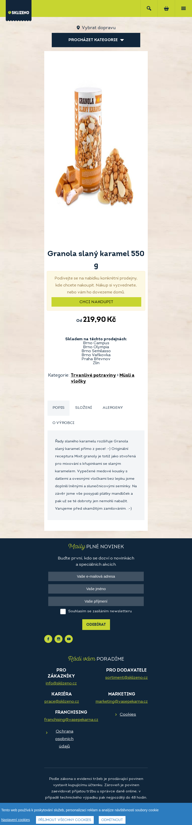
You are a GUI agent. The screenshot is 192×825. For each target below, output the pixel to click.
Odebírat (96, 625)
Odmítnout (112, 820)
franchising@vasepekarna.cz (71, 720)
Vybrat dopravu (99, 28)
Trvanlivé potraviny (93, 375)
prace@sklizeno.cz (61, 702)
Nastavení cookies (15, 820)
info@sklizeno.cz (61, 684)
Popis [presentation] (58, 408)
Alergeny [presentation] (112, 408)
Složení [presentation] (83, 408)
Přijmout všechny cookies (64, 820)
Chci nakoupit (96, 302)
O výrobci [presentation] (63, 423)
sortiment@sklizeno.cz (126, 678)
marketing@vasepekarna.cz (122, 702)
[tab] (59, 408)
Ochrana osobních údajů (64, 739)
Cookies (128, 714)
